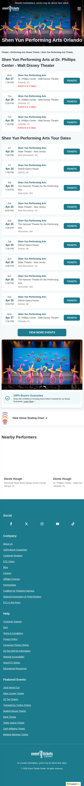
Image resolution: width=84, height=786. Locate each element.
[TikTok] (73, 524)
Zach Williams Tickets (14, 728)
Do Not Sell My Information (16, 651)
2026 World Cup (11, 687)
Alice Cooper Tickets (13, 693)
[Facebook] (11, 524)
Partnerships (9, 585)
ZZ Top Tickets (10, 699)
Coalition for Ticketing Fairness (18, 591)
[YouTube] (57, 524)
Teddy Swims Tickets (13, 722)
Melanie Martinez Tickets (15, 734)
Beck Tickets (9, 717)
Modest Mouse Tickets (14, 711)
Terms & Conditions (13, 633)
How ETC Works (11, 662)
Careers (7, 573)
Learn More (29, 401)
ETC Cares (8, 561)
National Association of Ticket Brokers (22, 596)
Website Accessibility (13, 656)
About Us (8, 544)
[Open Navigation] (79, 8)
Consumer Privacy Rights (16, 645)
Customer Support (12, 621)
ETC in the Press (11, 602)
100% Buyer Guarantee (15, 549)
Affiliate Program (11, 579)
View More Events (42, 332)
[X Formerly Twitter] (26, 524)
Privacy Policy (10, 639)
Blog (5, 567)
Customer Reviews (12, 555)
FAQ (5, 627)
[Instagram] (42, 524)
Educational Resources (15, 668)
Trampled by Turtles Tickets (17, 705)
